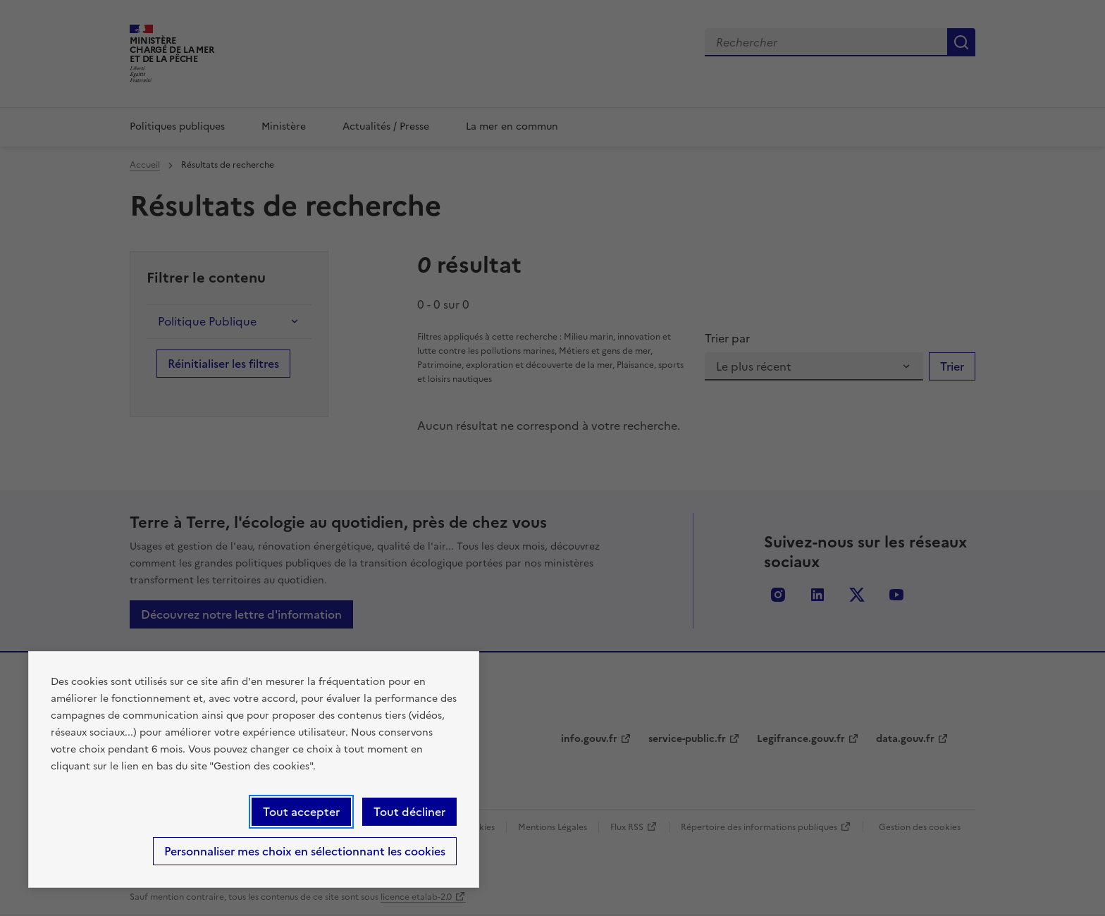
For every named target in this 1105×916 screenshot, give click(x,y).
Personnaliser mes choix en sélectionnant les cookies (304, 851)
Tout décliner (409, 811)
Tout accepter (301, 811)
